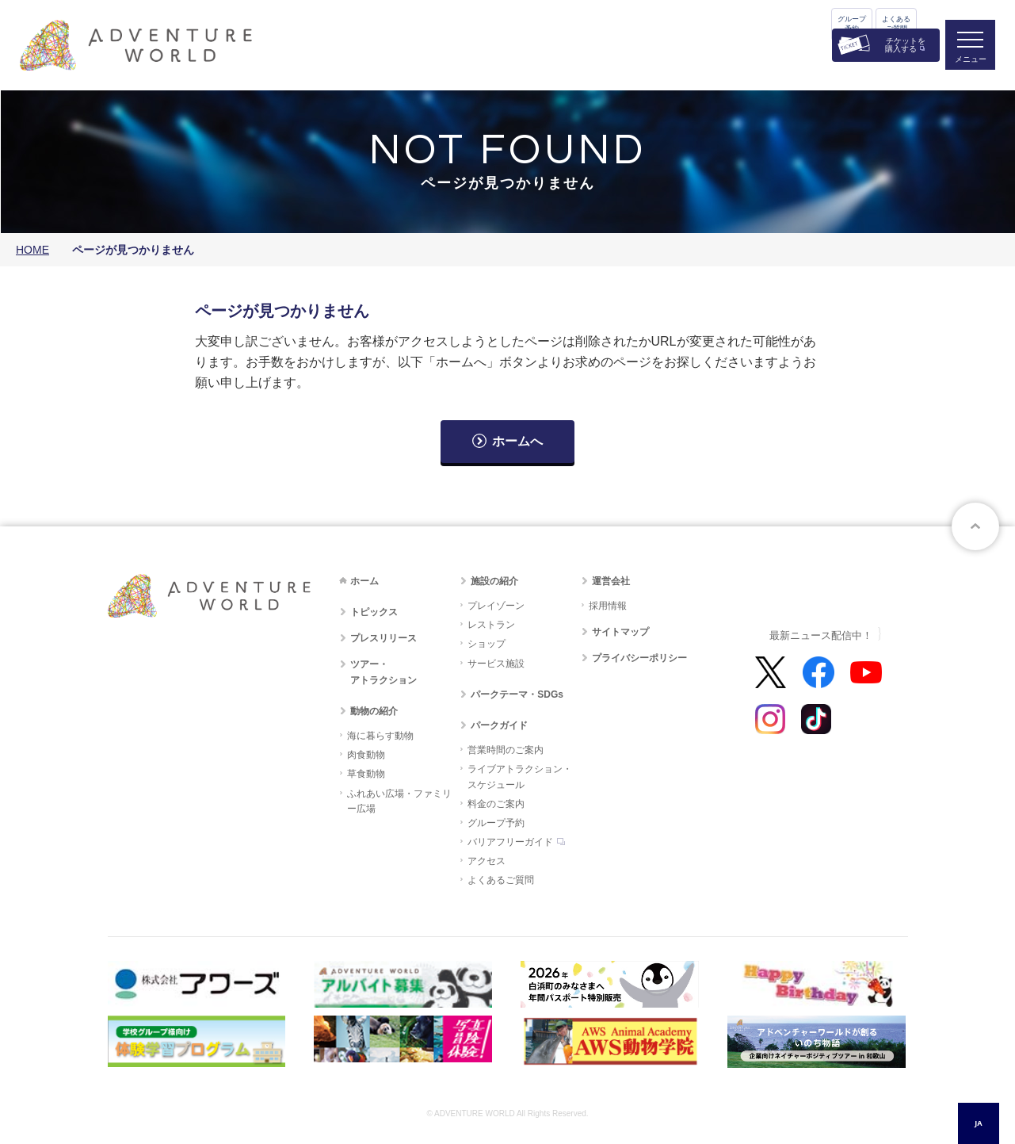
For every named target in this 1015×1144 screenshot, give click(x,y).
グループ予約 (852, 24)
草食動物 (366, 773)
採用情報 (608, 605)
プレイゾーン (496, 605)
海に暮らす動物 (380, 735)
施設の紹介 (494, 581)
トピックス (374, 612)
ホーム (364, 581)
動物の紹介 (374, 711)
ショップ (486, 643)
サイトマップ (620, 631)
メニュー (970, 59)
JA (978, 1123)
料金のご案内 (496, 803)
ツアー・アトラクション (383, 672)
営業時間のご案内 (505, 750)
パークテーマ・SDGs (517, 694)
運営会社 (611, 581)
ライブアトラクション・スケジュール (519, 776)
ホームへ (517, 441)
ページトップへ (975, 526)
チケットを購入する (905, 44)
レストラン (491, 624)
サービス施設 (496, 663)
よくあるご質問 (896, 24)
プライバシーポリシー (639, 658)
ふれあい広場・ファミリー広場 (399, 801)
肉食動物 (366, 754)
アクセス (486, 861)
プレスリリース (383, 638)
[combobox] (978, 1123)
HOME (32, 249)
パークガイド (499, 725)
